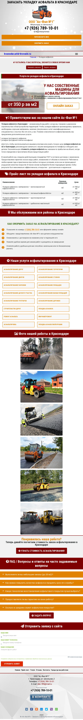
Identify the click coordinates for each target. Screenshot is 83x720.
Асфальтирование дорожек (49, 301)
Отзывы (39, 669)
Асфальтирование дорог (13, 269)
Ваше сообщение (7, 646)
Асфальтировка (10, 324)
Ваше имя (4, 632)
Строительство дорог (12, 309)
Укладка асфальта (45, 309)
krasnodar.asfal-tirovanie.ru (17, 53)
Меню (76, 53)
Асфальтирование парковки (15, 285)
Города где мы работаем (59, 669)
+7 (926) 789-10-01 (41, 28)
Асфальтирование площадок (49, 285)
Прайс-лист (25, 669)
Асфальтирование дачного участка (18, 293)
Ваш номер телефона (9, 639)
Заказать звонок (34, 67)
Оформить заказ (41, 43)
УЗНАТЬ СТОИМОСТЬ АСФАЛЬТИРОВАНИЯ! (41, 550)
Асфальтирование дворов (14, 277)
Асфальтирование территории (50, 269)
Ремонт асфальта (11, 317)
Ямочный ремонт (45, 317)
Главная (17, 669)
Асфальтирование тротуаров (15, 301)
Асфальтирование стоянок (49, 277)
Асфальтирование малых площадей (52, 293)
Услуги (32, 669)
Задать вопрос (50, 67)
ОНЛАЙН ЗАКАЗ (63, 106)
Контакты (46, 669)
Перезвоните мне (41, 37)
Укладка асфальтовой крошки (50, 324)
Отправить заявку (12, 663)
